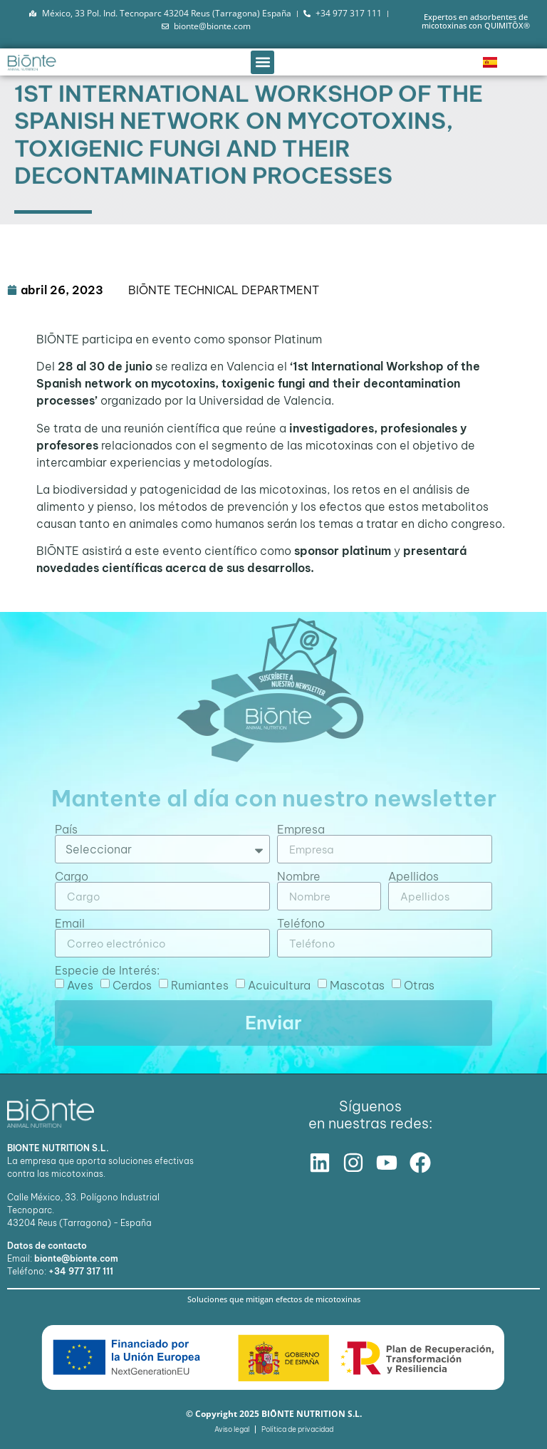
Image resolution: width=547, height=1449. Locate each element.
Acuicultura (279, 985)
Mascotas (357, 985)
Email (70, 923)
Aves (80, 985)
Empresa (301, 829)
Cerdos (132, 985)
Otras (419, 985)
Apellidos (413, 876)
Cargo (71, 876)
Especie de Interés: (107, 970)
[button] (262, 62)
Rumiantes (200, 985)
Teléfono (301, 923)
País (66, 829)
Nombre (299, 876)
